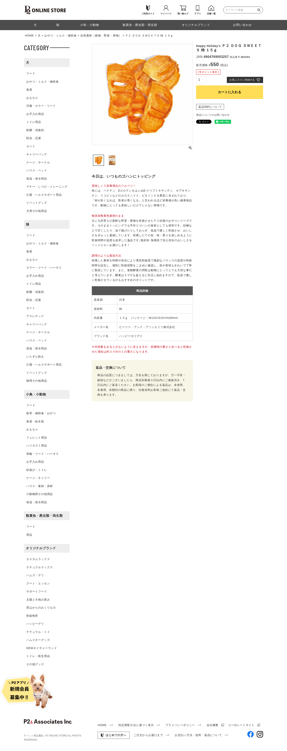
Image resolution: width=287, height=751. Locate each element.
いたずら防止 (35, 356)
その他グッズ (35, 664)
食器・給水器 (35, 421)
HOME (29, 35)
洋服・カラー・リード (41, 105)
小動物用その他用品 (39, 494)
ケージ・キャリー (38, 477)
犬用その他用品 (36, 210)
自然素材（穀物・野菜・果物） (101, 35)
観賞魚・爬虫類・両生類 (44, 515)
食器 (29, 89)
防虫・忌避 (33, 138)
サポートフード (36, 591)
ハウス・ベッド (36, 170)
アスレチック (35, 316)
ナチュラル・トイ (38, 631)
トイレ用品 (33, 122)
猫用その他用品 (36, 380)
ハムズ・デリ (35, 575)
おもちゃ (32, 97)
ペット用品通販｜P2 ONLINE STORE (46, 735)
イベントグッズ (36, 202)
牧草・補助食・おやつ (41, 413)
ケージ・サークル (38, 162)
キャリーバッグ (36, 154)
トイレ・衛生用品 (38, 656)
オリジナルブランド (41, 548)
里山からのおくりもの (41, 607)
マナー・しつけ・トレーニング (47, 186)
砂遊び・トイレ (36, 469)
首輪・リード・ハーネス (42, 453)
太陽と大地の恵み (38, 599)
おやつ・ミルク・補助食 (60, 35)
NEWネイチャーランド (41, 648)
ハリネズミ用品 (36, 445)
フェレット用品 (36, 437)
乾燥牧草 (32, 615)
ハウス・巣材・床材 (39, 486)
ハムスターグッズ (38, 639)
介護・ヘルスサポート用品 (44, 194)
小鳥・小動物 (36, 394)
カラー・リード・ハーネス (44, 267)
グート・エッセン (38, 583)
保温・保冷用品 (36, 178)
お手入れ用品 (35, 114)
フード (30, 73)
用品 (29, 534)
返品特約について (210, 106)
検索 (260, 10)
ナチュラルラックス (39, 567)
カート (30, 146)
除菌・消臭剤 (35, 130)
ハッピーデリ (35, 623)
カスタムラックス (38, 559)
